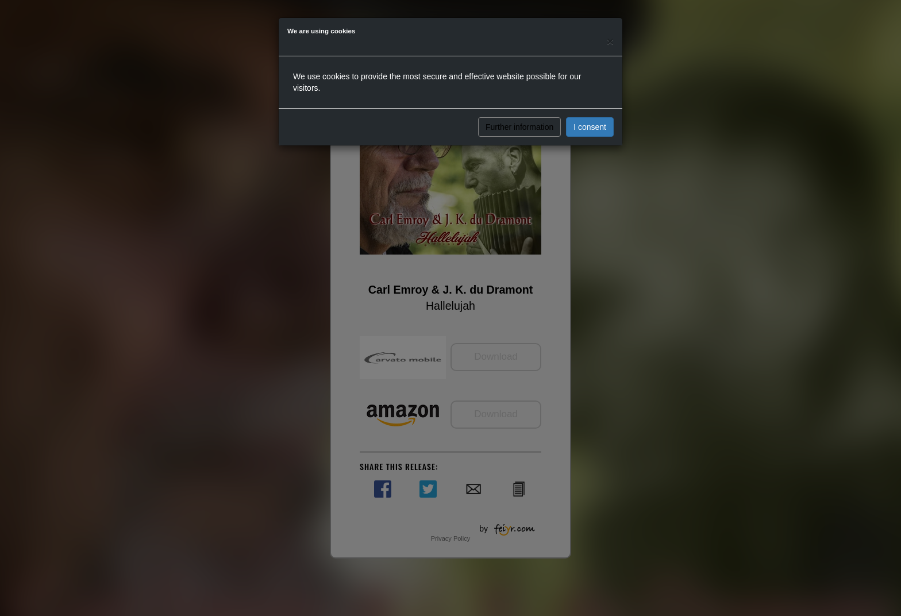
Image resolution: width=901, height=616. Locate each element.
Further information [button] (519, 127)
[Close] (610, 41)
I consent (589, 127)
